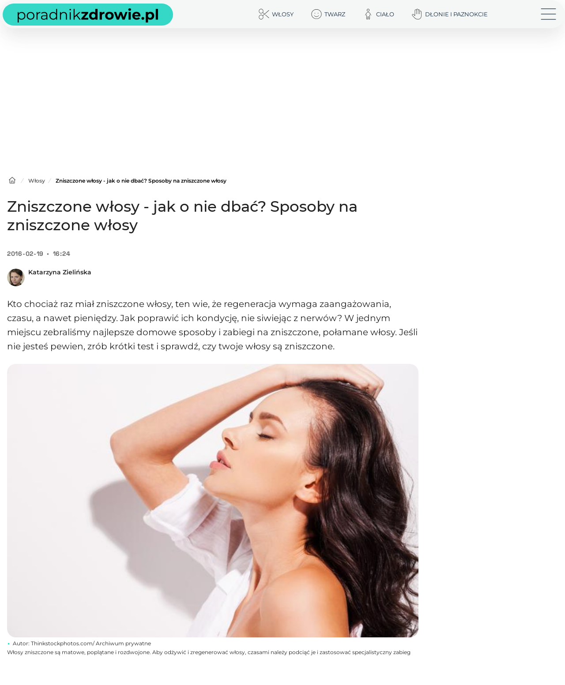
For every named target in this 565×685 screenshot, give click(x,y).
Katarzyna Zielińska (59, 272)
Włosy (36, 180)
